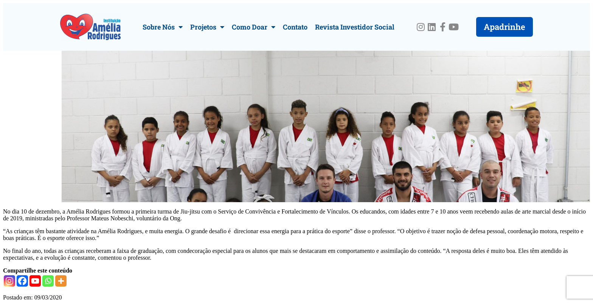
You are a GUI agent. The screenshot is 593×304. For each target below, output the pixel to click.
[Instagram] (9, 281)
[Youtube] (35, 281)
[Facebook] (22, 281)
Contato (295, 26)
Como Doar (253, 27)
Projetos (207, 27)
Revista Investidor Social (354, 26)
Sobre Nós (163, 27)
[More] (61, 281)
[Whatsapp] (48, 281)
